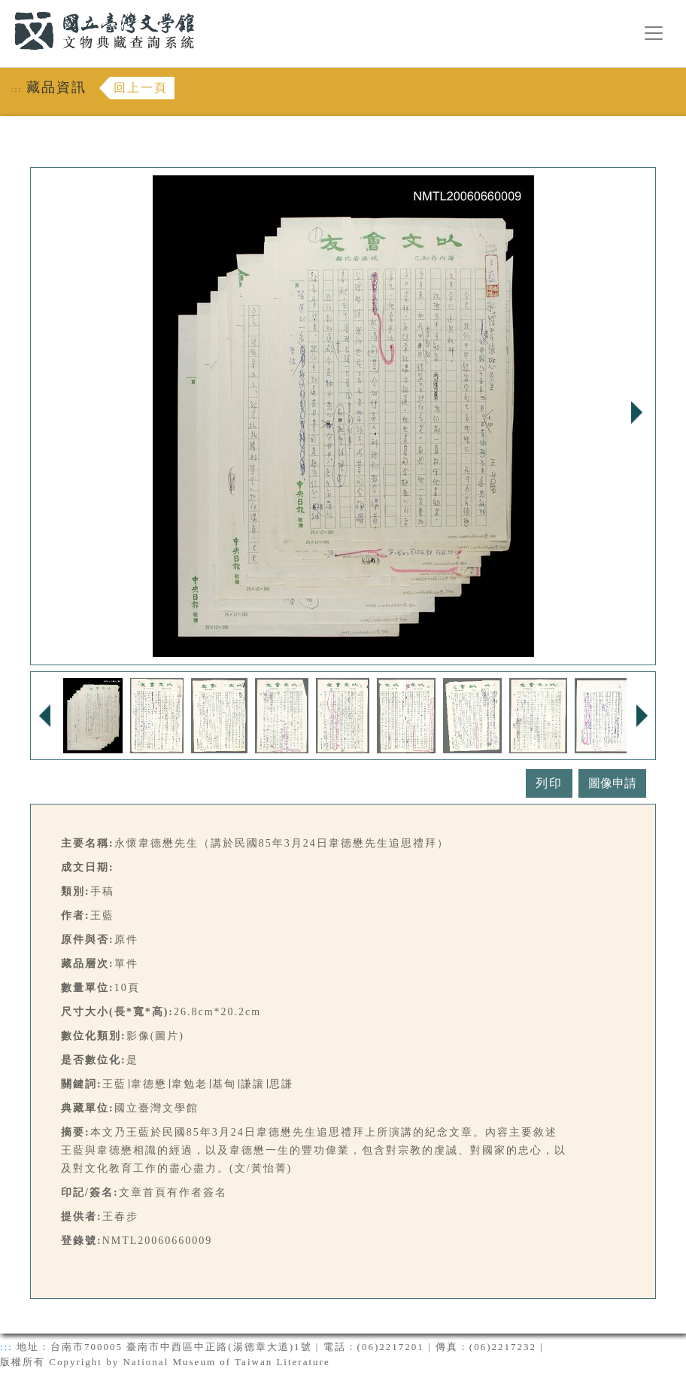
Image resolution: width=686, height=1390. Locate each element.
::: (5, 9)
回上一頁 (141, 87)
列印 (549, 783)
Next (636, 412)
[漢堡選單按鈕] (653, 33)
